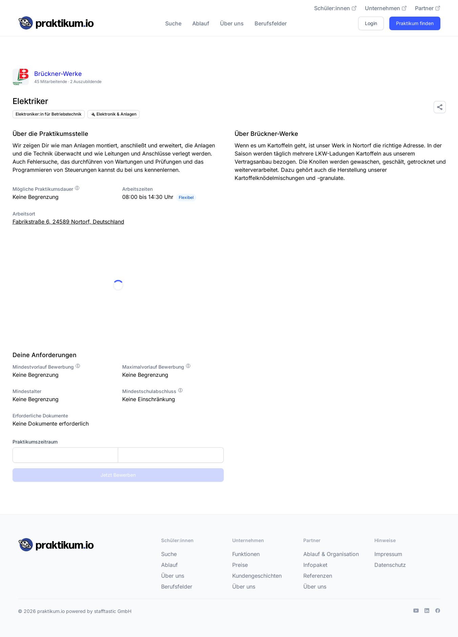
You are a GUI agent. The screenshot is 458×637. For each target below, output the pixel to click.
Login (371, 23)
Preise (240, 564)
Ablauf (200, 23)
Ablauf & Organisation (331, 554)
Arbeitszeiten (137, 189)
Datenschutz (390, 564)
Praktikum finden (415, 23)
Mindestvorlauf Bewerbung (47, 367)
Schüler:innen (335, 8)
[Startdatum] (65, 455)
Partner (427, 8)
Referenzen (317, 575)
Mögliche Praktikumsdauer (46, 189)
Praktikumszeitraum (35, 442)
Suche (173, 23)
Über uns (232, 23)
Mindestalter (27, 391)
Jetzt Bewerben (118, 475)
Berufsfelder (271, 23)
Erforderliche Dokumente (40, 415)
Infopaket (315, 564)
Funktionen (246, 554)
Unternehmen (386, 8)
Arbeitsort (24, 214)
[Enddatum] (170, 455)
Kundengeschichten (257, 575)
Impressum (388, 554)
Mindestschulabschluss (152, 391)
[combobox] (118, 455)
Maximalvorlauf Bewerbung (156, 367)
